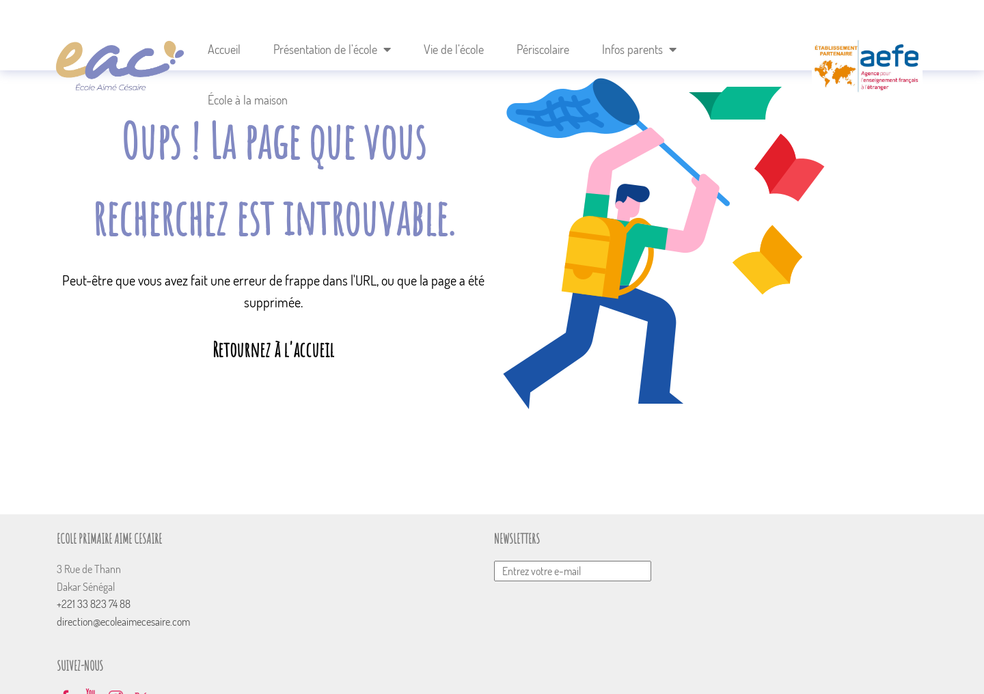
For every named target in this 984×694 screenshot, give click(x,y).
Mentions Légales (680, 668)
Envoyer (627, 544)
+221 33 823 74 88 (98, 604)
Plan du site (608, 668)
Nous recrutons (540, 668)
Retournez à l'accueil (273, 349)
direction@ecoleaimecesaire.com (128, 621)
